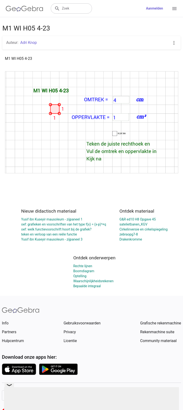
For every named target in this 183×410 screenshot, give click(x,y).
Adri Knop (28, 42)
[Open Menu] (174, 8)
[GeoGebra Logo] (24, 8)
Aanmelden (154, 8)
